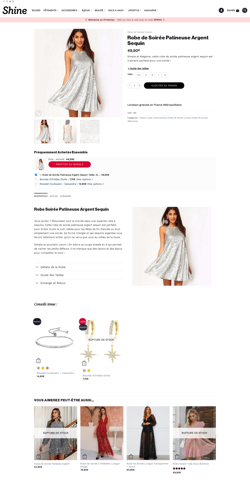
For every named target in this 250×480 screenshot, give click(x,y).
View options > (84, 179)
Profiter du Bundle (70, 164)
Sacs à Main (116, 10)
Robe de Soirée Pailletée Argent (52, 463)
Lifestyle (134, 10)
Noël (150, 118)
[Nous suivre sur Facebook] (4, 1)
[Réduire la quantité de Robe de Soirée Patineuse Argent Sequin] (129, 85)
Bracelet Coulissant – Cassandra (55, 373)
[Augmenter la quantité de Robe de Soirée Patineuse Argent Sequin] (139, 85)
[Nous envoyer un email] (13, 1)
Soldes (36, 10)
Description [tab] (41, 196)
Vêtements (51, 10)
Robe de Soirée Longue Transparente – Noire (147, 465)
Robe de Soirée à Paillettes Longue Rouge (100, 465)
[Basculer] (37, 267)
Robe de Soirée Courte (139, 32)
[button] (221, 10)
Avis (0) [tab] (54, 196)
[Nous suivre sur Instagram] (7, 1)
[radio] (139, 74)
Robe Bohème (160, 118)
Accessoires (70, 10)
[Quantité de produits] (134, 85)
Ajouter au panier (164, 85)
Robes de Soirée (199, 118)
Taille (129, 74)
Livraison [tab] (65, 196)
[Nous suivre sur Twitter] (10, 1)
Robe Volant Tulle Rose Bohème (191, 463)
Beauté (100, 10)
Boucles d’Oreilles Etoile (96, 375)
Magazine (151, 10)
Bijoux (87, 10)
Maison (143, 118)
